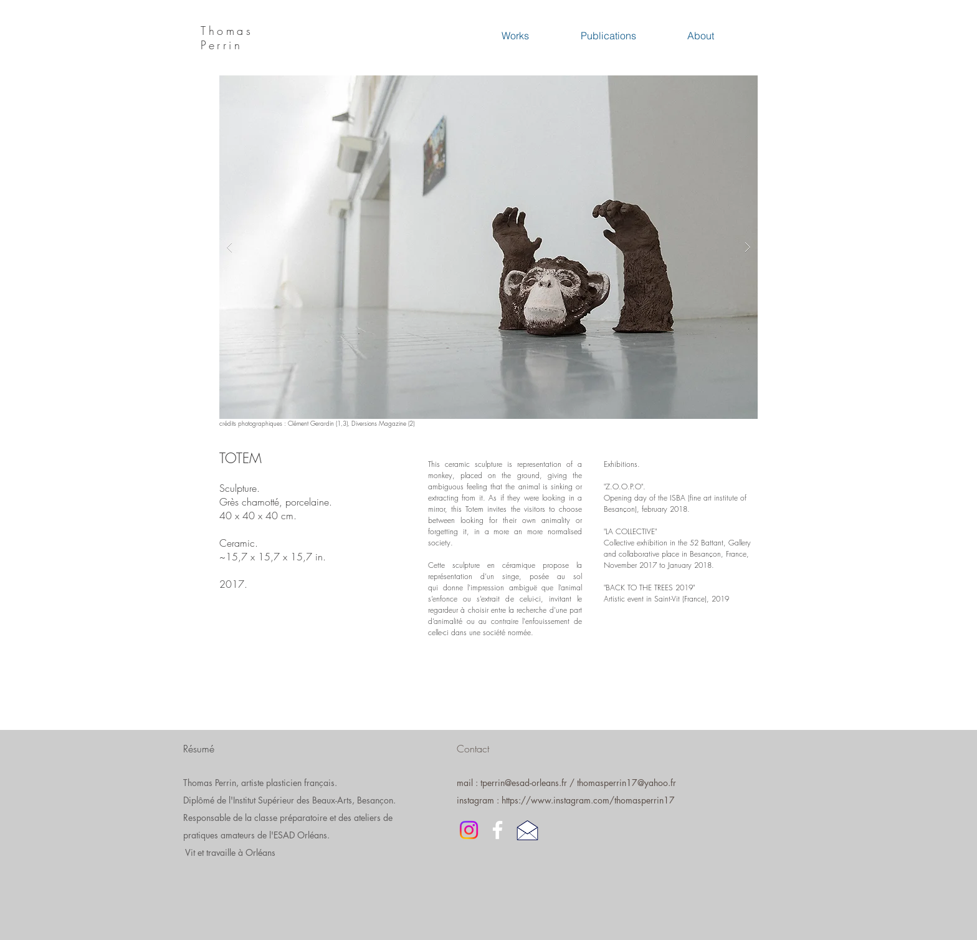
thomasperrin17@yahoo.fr (626, 783)
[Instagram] (469, 830)
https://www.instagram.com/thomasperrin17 (588, 800)
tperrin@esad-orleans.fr (523, 783)
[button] (488, 247)
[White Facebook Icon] (497, 830)
